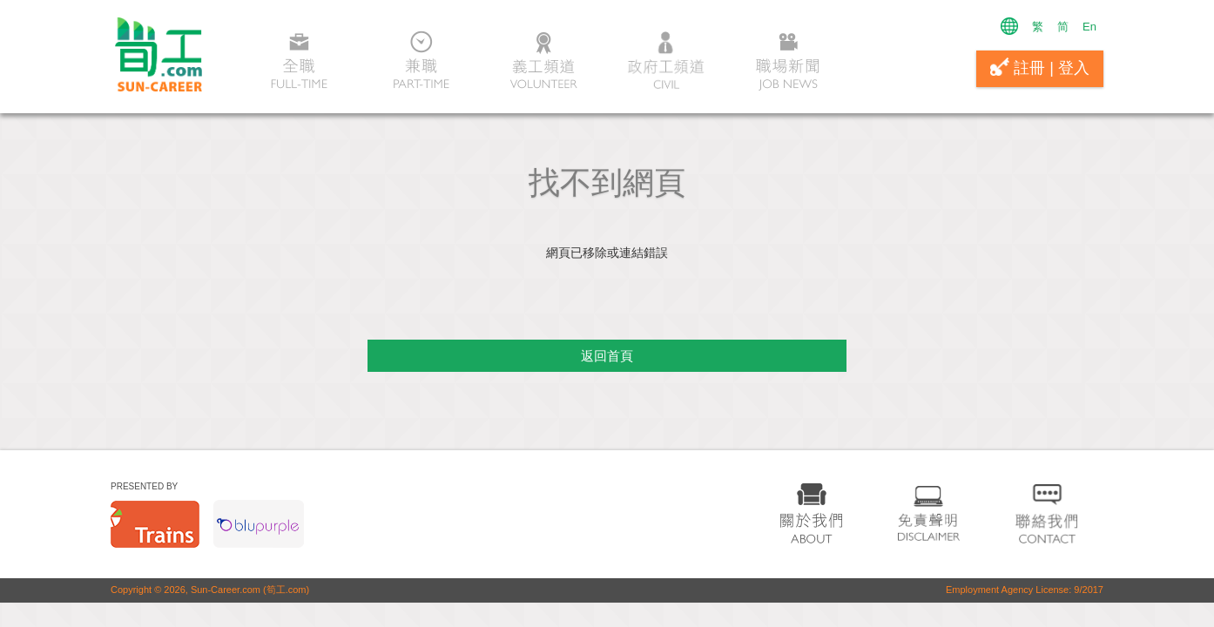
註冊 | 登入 (1039, 67)
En (1089, 26)
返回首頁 (607, 355)
